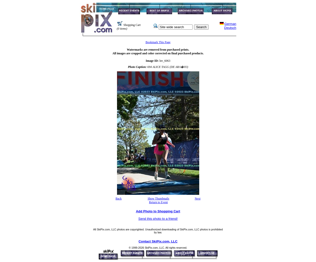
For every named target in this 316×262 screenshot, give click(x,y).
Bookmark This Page (157, 42)
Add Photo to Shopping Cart (158, 211)
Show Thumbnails (158, 198)
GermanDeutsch (230, 26)
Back (119, 198)
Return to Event (158, 202)
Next (197, 198)
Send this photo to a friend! (158, 219)
